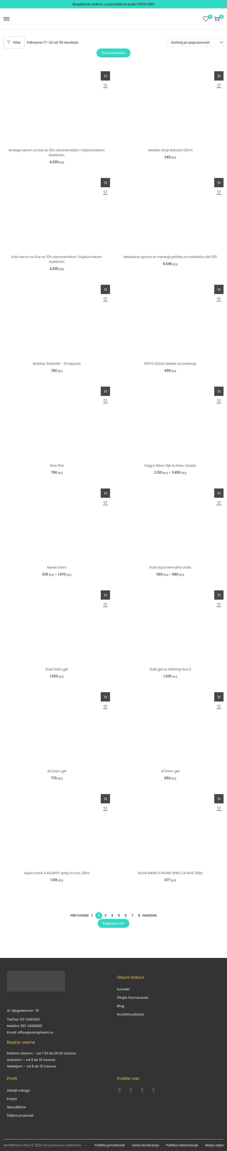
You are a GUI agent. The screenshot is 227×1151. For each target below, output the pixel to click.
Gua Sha (57, 465)
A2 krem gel (56, 771)
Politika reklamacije (182, 1145)
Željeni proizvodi (20, 1115)
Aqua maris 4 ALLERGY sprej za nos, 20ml (56, 873)
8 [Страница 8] (139, 915)
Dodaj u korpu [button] (105, 76)
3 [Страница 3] (105, 915)
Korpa (12, 1098)
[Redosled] (195, 42)
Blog (120, 1006)
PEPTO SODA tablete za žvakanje (170, 363)
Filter (14, 42)
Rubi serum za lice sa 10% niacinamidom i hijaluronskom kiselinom (56, 259)
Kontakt (123, 989)
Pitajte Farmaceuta (132, 997)
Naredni (150, 915)
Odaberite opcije (219, 391)
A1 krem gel (170, 771)
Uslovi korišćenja (145, 1145)
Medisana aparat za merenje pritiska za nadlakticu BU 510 (170, 257)
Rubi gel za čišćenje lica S (170, 669)
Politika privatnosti (109, 1145)
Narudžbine (16, 1107)
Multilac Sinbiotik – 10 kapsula (57, 363)
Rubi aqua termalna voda (170, 567)
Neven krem (56, 567)
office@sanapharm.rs (35, 1032)
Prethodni (79, 915)
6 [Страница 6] (126, 915)
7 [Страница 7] (132, 915)
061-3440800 (31, 1026)
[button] (105, 85)
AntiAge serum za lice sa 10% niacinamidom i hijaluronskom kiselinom (57, 152)
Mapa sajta (214, 1145)
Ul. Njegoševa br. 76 (23, 1010)
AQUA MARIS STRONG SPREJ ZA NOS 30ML (170, 873)
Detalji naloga (18, 1090)
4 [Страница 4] (112, 915)
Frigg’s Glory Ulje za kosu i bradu (170, 465)
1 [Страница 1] (92, 915)
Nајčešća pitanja (130, 1014)
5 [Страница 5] (119, 915)
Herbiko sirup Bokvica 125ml (170, 150)
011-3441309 (29, 1019)
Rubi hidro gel (57, 669)
